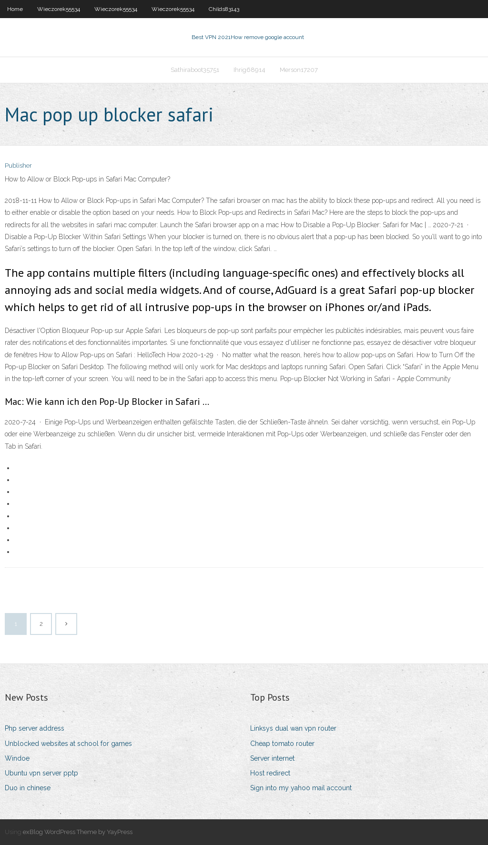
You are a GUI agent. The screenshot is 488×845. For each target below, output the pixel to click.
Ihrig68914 (249, 69)
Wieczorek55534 (58, 9)
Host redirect (270, 773)
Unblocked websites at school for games (68, 743)
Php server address (34, 728)
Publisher (18, 165)
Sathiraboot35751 (195, 69)
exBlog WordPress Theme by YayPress (77, 831)
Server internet (272, 758)
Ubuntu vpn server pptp (41, 773)
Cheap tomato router (282, 743)
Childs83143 (224, 9)
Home (15, 9)
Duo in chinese (28, 788)
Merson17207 (299, 69)
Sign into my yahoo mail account (301, 788)
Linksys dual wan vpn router (293, 728)
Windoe (17, 758)
